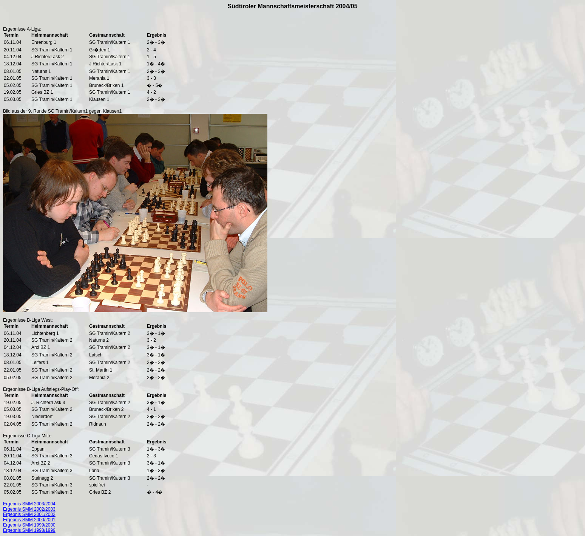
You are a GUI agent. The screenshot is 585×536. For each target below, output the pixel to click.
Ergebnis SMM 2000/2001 (29, 519)
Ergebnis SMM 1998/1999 (29, 530)
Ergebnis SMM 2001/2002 (29, 514)
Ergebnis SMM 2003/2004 (29, 504)
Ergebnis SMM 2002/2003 (29, 509)
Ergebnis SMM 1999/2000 (29, 525)
